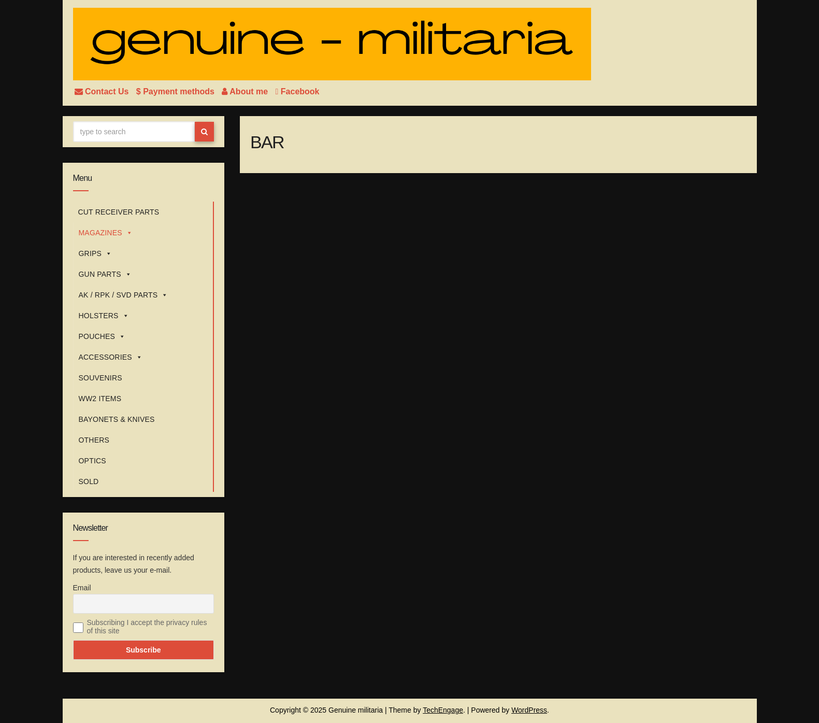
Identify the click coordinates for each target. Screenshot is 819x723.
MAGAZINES (106, 233)
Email (82, 588)
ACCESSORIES (111, 357)
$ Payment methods (176, 91)
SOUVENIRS (100, 378)
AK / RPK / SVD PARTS (123, 295)
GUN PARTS (105, 274)
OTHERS (94, 440)
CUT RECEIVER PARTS (119, 212)
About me (246, 91)
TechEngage (443, 710)
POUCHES (102, 336)
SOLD (89, 481)
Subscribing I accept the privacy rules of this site (147, 626)
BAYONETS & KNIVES (117, 419)
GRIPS (95, 253)
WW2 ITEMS (100, 398)
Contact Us (103, 91)
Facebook (298, 91)
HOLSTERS (104, 315)
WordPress (529, 710)
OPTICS (92, 461)
